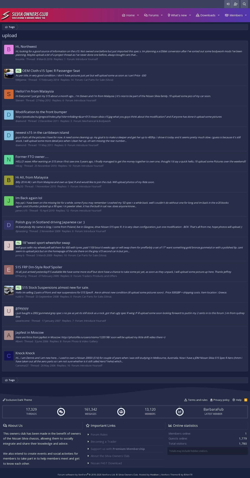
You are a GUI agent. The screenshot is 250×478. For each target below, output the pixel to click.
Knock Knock (25, 353)
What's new (179, 15)
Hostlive (154, 474)
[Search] (244, 4)
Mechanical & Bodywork (96, 121)
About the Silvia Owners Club (110, 456)
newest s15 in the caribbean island (42, 132)
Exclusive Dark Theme (17, 400)
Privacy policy (221, 400)
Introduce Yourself (87, 59)
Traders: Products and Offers (99, 276)
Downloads (207, 15)
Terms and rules (198, 400)
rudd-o (20, 296)
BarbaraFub (213, 409)
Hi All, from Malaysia (32, 177)
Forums (153, 15)
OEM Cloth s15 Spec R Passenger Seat (48, 70)
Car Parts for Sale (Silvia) (98, 79)
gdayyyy (22, 308)
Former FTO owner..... (32, 156)
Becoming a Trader (104, 441)
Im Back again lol (29, 198)
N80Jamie (21, 79)
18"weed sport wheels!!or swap (43, 242)
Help (239, 400)
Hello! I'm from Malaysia (35, 91)
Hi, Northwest (26, 46)
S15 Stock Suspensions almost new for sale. (52, 287)
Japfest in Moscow (30, 332)
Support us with (118, 449)
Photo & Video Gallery (85, 341)
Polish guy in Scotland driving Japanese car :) (50, 222)
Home (130, 15)
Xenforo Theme (176, 474)
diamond (21, 121)
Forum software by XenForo (86, 474)
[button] (138, 15)
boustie (20, 59)
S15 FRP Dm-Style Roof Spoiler (39, 267)
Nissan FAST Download (106, 463)
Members (236, 15)
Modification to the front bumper (41, 112)
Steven (20, 100)
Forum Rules (99, 434)
